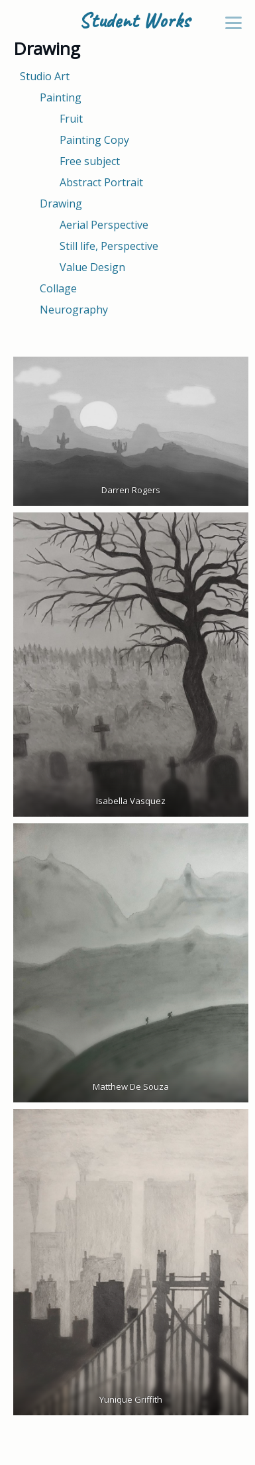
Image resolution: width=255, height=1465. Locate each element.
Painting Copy (94, 140)
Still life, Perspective (109, 246)
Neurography (74, 309)
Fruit (71, 118)
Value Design (92, 267)
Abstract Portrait (101, 182)
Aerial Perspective (104, 224)
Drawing (61, 203)
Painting (60, 97)
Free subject (90, 161)
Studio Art (45, 76)
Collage (58, 288)
